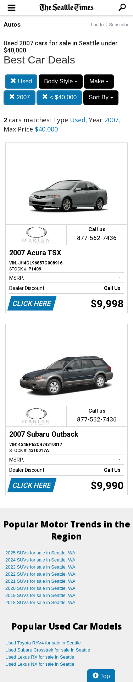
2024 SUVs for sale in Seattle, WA (40, 560)
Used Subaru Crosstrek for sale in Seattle (47, 650)
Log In (97, 24)
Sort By (101, 97)
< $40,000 (59, 97)
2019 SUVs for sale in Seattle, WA (40, 595)
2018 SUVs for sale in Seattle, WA (40, 602)
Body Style (60, 81)
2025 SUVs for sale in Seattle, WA (40, 552)
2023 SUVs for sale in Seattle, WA (40, 567)
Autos (12, 24)
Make (99, 81)
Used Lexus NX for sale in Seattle (39, 664)
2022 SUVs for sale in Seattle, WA (40, 574)
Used (21, 81)
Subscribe (119, 24)
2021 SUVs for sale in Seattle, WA (40, 581)
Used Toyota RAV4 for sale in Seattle (43, 642)
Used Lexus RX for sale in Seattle (39, 657)
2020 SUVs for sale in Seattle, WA (40, 588)
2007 (19, 97)
